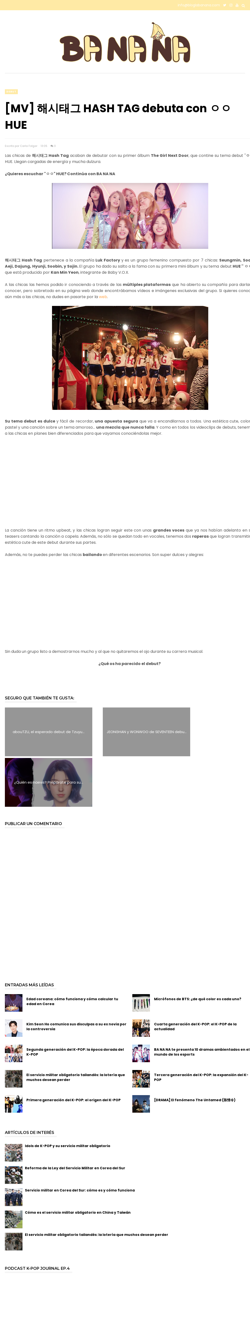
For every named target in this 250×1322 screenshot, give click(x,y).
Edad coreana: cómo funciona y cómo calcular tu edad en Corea (72, 951)
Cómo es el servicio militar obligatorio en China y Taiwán (78, 1162)
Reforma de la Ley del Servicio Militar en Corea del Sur (75, 1117)
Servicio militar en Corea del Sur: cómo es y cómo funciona (80, 1140)
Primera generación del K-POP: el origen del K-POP (73, 1049)
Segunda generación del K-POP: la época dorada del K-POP (75, 1001)
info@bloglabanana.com (199, 5)
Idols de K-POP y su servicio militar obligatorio (67, 1095)
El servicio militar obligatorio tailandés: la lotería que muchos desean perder (75, 1027)
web (103, 297)
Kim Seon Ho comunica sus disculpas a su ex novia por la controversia (76, 976)
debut (11, 91)
